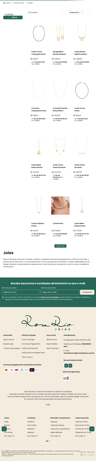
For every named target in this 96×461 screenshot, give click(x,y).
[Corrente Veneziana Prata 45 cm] (39, 102)
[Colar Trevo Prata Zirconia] (60, 160)
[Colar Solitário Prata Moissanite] (39, 217)
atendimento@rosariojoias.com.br (79, 353)
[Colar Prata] (60, 217)
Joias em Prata (18, 3)
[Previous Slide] (4, 428)
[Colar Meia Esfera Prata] (39, 159)
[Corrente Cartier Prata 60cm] (60, 102)
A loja (48, 405)
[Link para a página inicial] (7, 3)
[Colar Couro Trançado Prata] (39, 45)
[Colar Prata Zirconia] (82, 159)
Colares (30, 3)
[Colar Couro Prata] (82, 102)
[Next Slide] (91, 428)
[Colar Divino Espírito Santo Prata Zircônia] (82, 45)
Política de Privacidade (50, 297)
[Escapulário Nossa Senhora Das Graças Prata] (60, 45)
